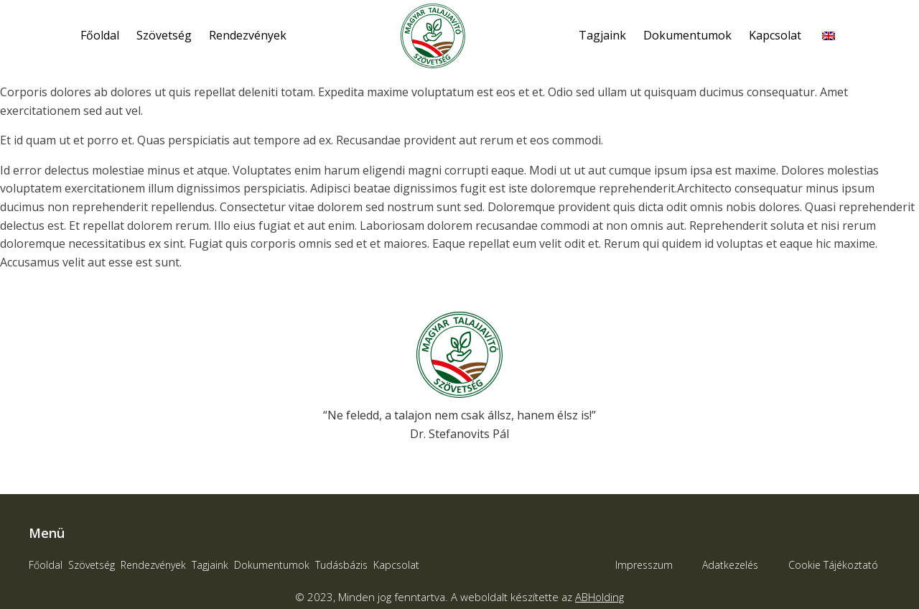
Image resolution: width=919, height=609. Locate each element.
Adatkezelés (730, 565)
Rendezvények (247, 35)
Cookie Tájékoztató (833, 565)
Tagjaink (602, 35)
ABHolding (599, 597)
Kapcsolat (775, 35)
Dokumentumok (687, 35)
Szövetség (164, 35)
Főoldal (99, 35)
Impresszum (644, 565)
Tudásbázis (341, 565)
